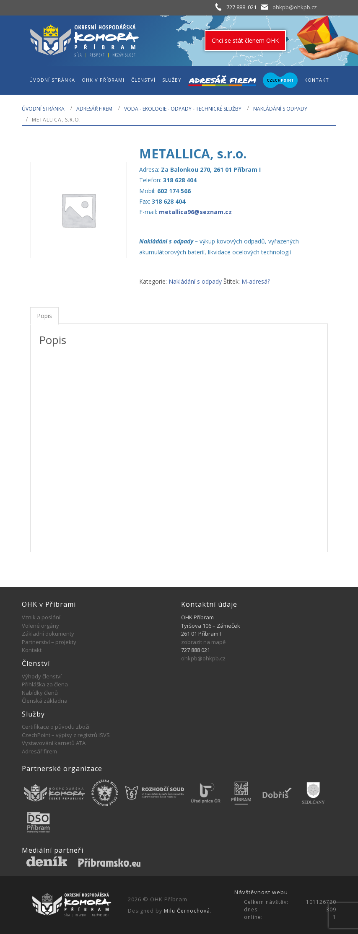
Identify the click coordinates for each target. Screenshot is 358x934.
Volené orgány (40, 625)
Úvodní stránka (43, 108)
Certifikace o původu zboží (55, 726)
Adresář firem (94, 108)
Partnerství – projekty (49, 642)
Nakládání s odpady (280, 108)
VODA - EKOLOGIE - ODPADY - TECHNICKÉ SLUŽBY (182, 108)
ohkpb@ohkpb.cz (294, 7)
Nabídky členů (40, 692)
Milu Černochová (187, 910)
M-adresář (255, 281)
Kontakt (32, 650)
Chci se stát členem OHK (245, 40)
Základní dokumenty (48, 633)
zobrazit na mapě (203, 642)
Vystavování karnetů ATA (54, 743)
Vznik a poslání (41, 617)
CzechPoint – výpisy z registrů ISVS (66, 735)
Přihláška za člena (45, 684)
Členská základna (44, 700)
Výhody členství (42, 676)
